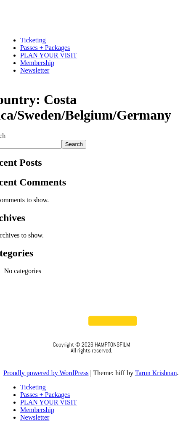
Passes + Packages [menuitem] (45, 394)
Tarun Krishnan (156, 372)
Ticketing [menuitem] (33, 387)
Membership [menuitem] (37, 409)
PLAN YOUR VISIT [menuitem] (48, 402)
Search (74, 144)
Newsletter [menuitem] (34, 417)
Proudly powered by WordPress (45, 372)
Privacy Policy (91, 361)
